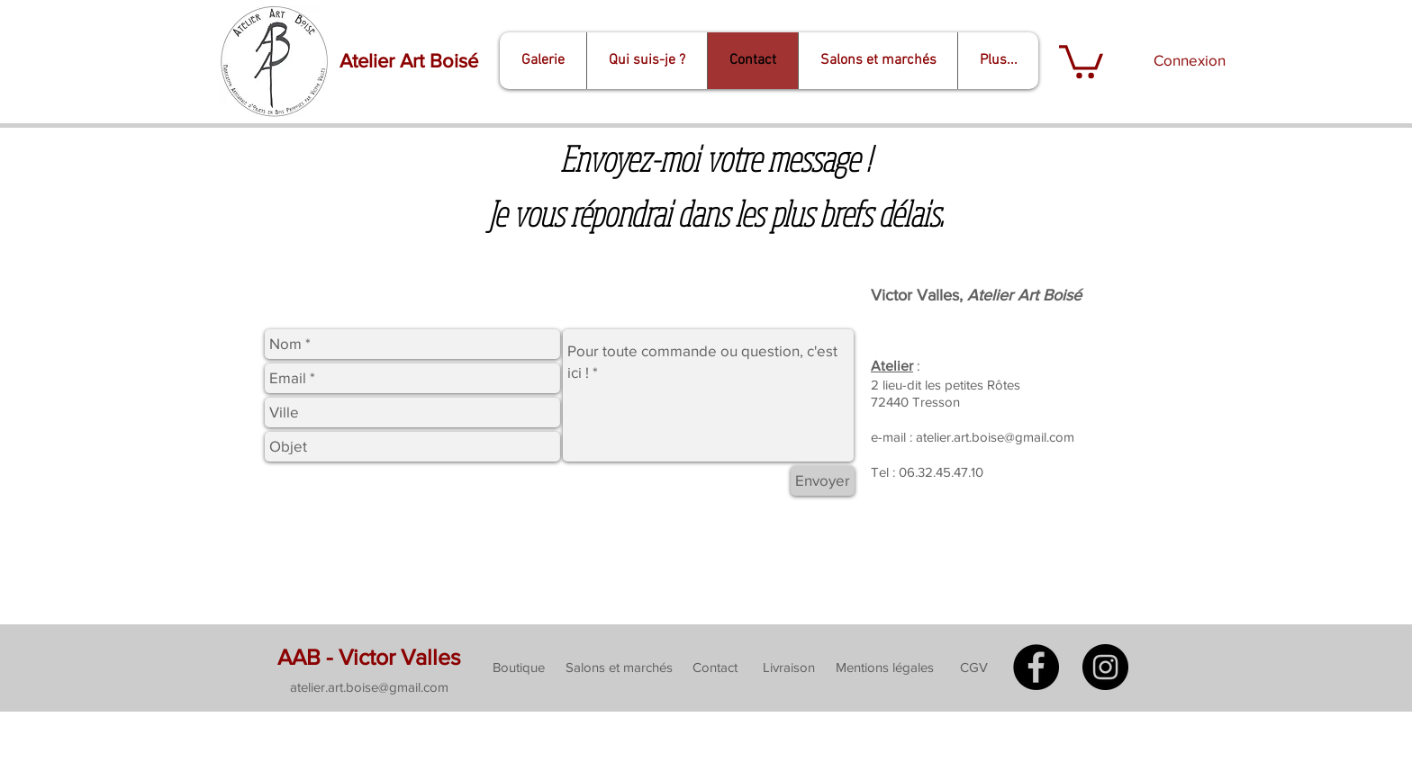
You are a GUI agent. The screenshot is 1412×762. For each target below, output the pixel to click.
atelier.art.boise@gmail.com (995, 436)
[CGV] (974, 668)
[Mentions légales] (884, 668)
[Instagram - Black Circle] (1105, 667)
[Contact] (714, 668)
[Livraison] (788, 668)
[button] (1081, 59)
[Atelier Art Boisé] (408, 61)
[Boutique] (519, 668)
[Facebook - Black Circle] (1036, 667)
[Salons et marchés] (619, 668)
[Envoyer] (823, 481)
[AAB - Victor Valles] (369, 658)
